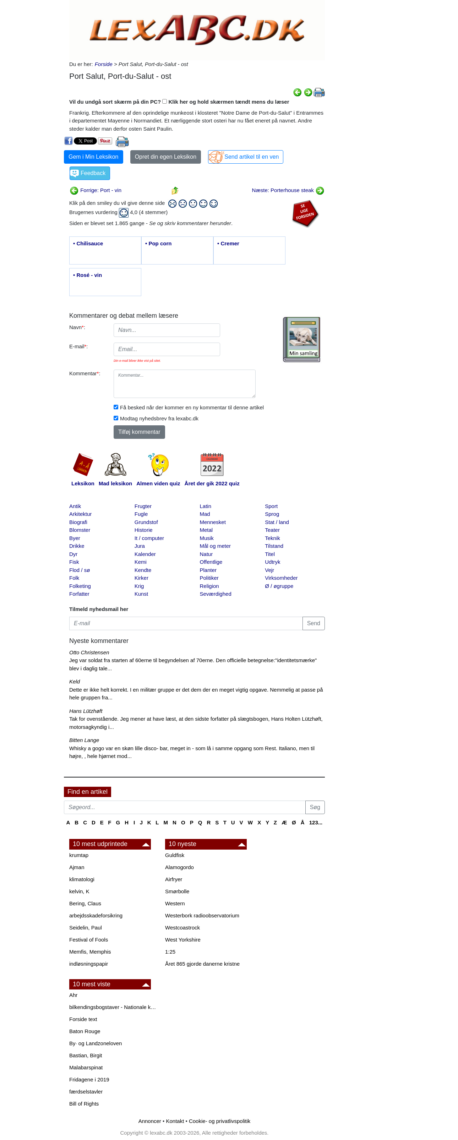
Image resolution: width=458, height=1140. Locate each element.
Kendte (143, 570)
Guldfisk (174, 855)
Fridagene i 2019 (89, 1079)
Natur (206, 554)
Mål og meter (215, 546)
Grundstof (146, 522)
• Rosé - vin (87, 275)
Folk (74, 578)
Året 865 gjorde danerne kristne (202, 964)
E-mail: (78, 346)
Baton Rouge (84, 1031)
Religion (209, 586)
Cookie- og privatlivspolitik (219, 1121)
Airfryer (173, 879)
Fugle (141, 514)
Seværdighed (215, 594)
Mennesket (213, 522)
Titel (270, 554)
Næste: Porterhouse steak (288, 190)
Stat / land (277, 522)
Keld (74, 681)
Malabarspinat (86, 1067)
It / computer (149, 538)
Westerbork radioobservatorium (202, 915)
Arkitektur (80, 514)
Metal (206, 530)
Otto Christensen (89, 652)
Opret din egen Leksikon (165, 157)
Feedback (93, 173)
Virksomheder (281, 578)
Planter (208, 570)
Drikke (76, 546)
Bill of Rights (84, 1104)
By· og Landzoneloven (95, 1043)
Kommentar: (84, 373)
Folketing (80, 586)
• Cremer (228, 243)
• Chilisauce (88, 243)
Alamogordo (179, 867)
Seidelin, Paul (85, 927)
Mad (205, 514)
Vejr (269, 570)
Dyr (73, 554)
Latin (206, 506)
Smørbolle (177, 891)
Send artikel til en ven (251, 157)
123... (316, 822)
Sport (271, 506)
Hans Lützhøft (85, 711)
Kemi (141, 562)
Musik (207, 538)
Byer (74, 538)
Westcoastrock (182, 927)
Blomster (79, 530)
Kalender (145, 554)
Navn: (77, 327)
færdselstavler (86, 1092)
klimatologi (81, 879)
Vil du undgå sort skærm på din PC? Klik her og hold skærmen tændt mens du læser (179, 102)
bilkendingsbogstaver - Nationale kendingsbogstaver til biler (113, 1007)
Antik (75, 506)
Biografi (78, 522)
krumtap (78, 855)
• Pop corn (158, 243)
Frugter (143, 506)
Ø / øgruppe (279, 586)
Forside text (83, 1019)
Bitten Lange (84, 740)
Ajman (76, 867)
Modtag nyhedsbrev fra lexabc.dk (159, 418)
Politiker (209, 578)
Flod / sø (79, 570)
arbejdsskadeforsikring (95, 915)
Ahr (73, 995)
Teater (272, 530)
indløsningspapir (88, 964)
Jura (140, 546)
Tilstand (274, 546)
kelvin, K (79, 891)
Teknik (272, 538)
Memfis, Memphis (90, 952)
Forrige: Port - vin (95, 190)
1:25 (170, 952)
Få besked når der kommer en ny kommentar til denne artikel (192, 407)
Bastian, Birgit (85, 1055)
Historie (144, 530)
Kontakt (175, 1121)
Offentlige (211, 562)
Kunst (141, 594)
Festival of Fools (88, 940)
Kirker (141, 578)
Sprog (272, 514)
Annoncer (149, 1121)
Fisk (74, 562)
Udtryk (272, 562)
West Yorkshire (183, 940)
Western (175, 903)
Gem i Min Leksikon (94, 157)
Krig (139, 586)
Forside (104, 64)
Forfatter (79, 594)
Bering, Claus (85, 903)
